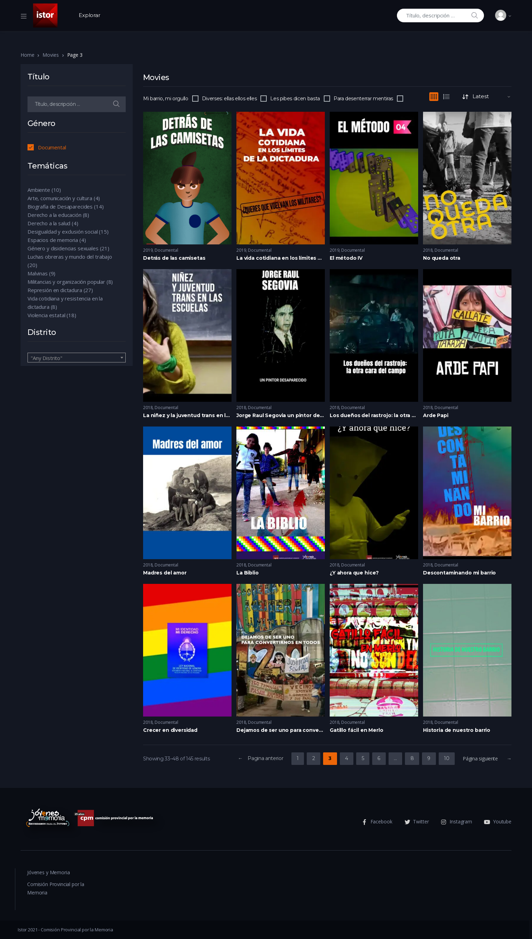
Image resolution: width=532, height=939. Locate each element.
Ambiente (39, 189)
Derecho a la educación (54, 214)
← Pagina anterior (260, 758)
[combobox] (77, 357)
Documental (166, 250)
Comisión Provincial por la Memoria (55, 888)
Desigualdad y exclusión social (63, 231)
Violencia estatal (46, 315)
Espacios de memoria (53, 239)
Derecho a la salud (49, 223)
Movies (50, 55)
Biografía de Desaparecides (60, 206)
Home (27, 55)
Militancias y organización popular (66, 281)
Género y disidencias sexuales (63, 248)
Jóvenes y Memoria (48, 872)
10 (446, 758)
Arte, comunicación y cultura (60, 198)
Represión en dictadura (55, 290)
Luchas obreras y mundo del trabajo (70, 256)
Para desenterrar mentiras (363, 98)
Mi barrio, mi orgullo (165, 98)
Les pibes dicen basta (295, 98)
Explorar (89, 15)
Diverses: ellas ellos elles (229, 98)
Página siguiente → (487, 758)
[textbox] (76, 358)
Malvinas (38, 273)
